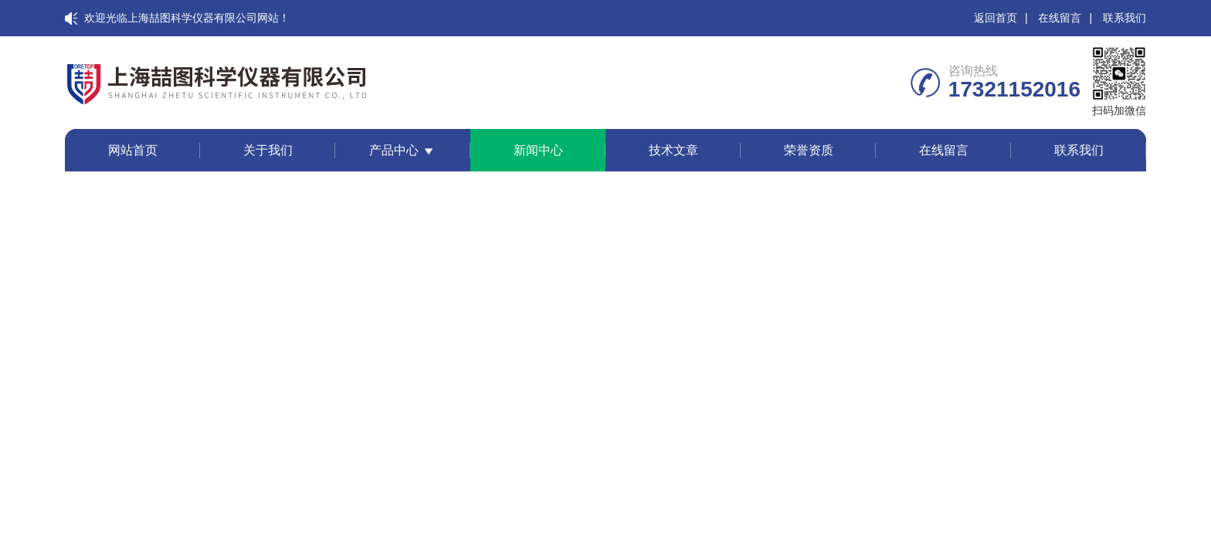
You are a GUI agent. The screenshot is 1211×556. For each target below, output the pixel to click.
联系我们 (1124, 18)
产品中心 (394, 150)
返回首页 (995, 18)
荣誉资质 (808, 150)
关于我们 (268, 150)
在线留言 (1059, 18)
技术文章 (673, 150)
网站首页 (133, 150)
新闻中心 (538, 150)
